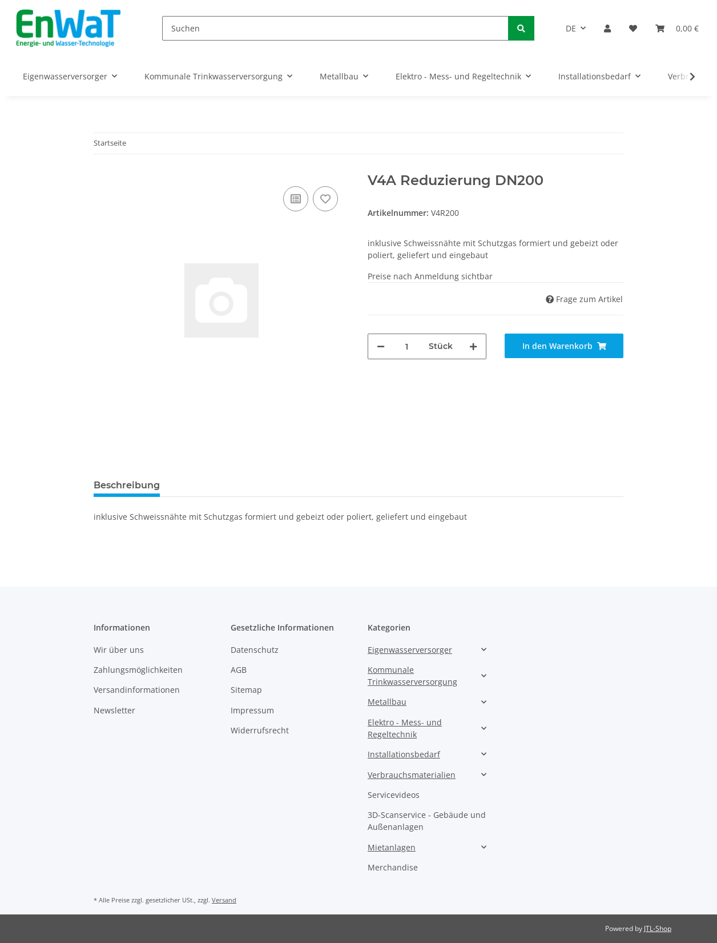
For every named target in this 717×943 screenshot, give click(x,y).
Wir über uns (119, 649)
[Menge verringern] (380, 346)
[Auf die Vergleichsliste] (295, 198)
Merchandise (393, 867)
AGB (239, 669)
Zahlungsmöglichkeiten (138, 669)
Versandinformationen (137, 689)
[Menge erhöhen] (473, 346)
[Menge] (407, 346)
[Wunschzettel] (633, 28)
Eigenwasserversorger (410, 649)
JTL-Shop (657, 928)
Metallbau (387, 701)
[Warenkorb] (677, 28)
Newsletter (114, 710)
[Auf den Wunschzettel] (325, 198)
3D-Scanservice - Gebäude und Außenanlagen (427, 820)
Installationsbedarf (404, 754)
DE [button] (571, 28)
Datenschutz (255, 649)
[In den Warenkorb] (564, 346)
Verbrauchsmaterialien (412, 774)
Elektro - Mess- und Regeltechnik (405, 728)
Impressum (252, 710)
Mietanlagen (392, 847)
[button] (607, 28)
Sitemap (246, 689)
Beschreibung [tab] (127, 485)
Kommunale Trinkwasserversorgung (412, 675)
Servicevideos (394, 794)
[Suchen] (335, 28)
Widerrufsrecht (260, 730)
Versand (224, 900)
